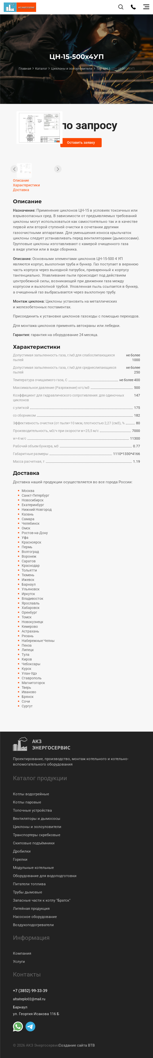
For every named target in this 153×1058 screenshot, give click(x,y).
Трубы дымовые (27, 891)
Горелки (20, 859)
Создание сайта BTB (77, 1045)
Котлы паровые (27, 802)
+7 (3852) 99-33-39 (32, 990)
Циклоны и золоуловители (37, 826)
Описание (21, 180)
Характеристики (26, 185)
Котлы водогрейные (31, 793)
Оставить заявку (82, 143)
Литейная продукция (31, 908)
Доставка (21, 190)
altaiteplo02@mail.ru (30, 999)
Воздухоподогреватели (33, 924)
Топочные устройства (32, 810)
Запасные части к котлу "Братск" (42, 900)
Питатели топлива (29, 883)
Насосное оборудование (35, 916)
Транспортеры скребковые (36, 834)
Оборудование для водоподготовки (44, 875)
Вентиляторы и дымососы (36, 818)
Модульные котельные (33, 867)
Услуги (19, 961)
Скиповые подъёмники (34, 842)
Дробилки (22, 851)
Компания (22, 953)
